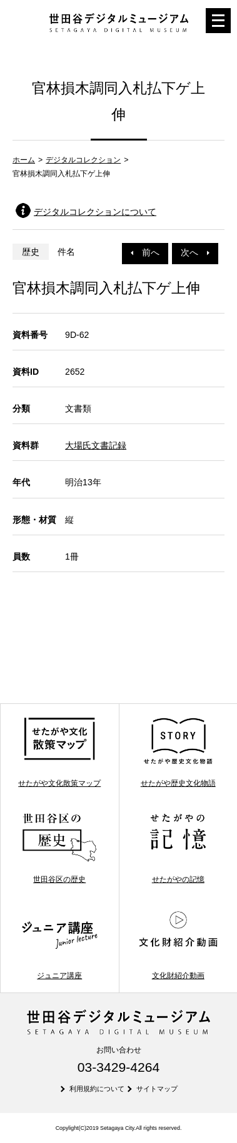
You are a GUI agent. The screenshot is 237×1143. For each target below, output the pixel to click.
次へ (195, 252)
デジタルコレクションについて (95, 212)
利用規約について (96, 1088)
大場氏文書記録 (95, 445)
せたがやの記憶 (178, 848)
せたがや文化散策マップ (59, 752)
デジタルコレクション (83, 160)
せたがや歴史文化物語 (178, 752)
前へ (145, 252)
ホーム (24, 160)
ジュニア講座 (59, 944)
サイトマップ (157, 1088)
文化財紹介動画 (178, 944)
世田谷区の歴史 (59, 848)
